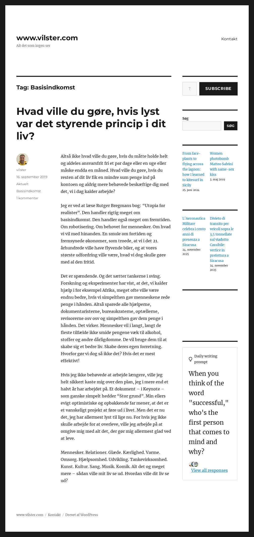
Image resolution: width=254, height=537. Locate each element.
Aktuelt (22, 184)
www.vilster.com (47, 37)
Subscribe (218, 88)
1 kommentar (27, 198)
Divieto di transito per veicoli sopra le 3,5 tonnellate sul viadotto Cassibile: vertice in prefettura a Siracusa (222, 239)
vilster (21, 170)
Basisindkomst (28, 191)
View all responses (209, 470)
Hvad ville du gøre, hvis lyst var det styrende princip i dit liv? (91, 123)
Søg (185, 118)
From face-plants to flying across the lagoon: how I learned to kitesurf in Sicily (193, 169)
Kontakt (229, 39)
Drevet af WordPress (81, 515)
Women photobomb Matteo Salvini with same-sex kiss (222, 164)
